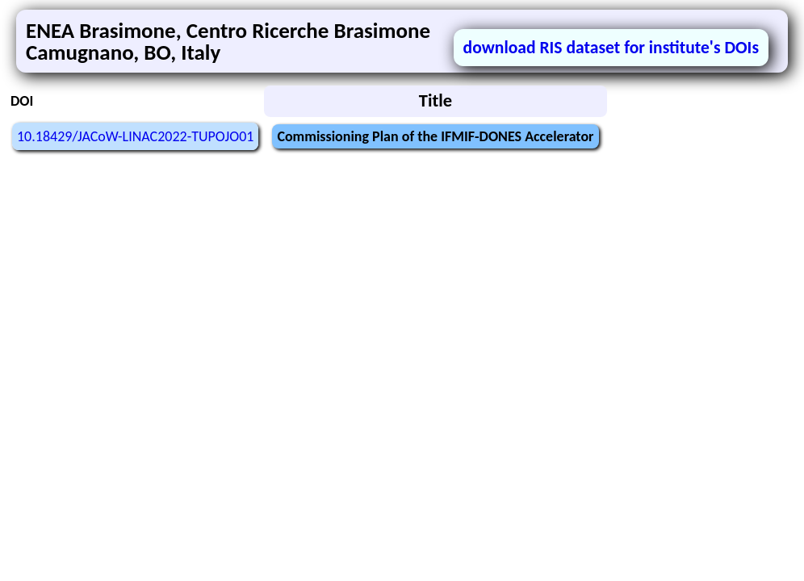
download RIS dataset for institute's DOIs (611, 47)
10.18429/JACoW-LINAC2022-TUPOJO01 (135, 136)
